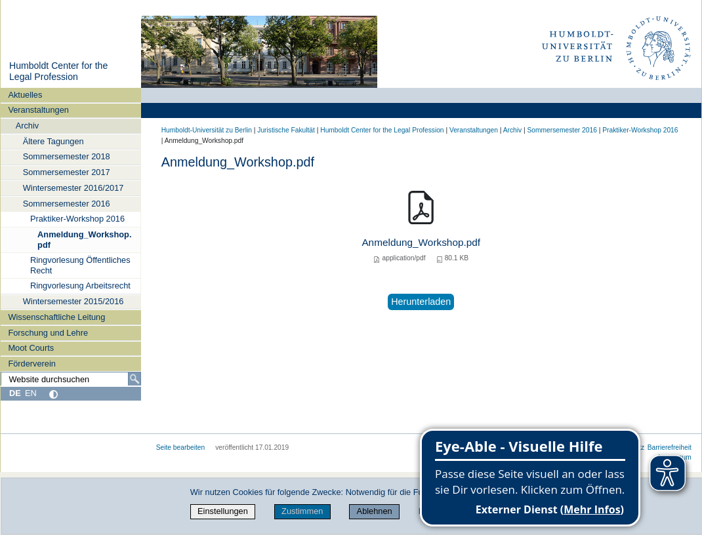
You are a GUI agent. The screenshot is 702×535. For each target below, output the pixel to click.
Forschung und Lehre (48, 333)
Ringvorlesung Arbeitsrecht (80, 285)
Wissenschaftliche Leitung (56, 317)
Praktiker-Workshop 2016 (77, 219)
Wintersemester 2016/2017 (73, 188)
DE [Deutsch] (15, 393)
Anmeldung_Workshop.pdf (84, 239)
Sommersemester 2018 (66, 156)
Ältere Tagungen (53, 141)
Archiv (27, 125)
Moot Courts (31, 348)
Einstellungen (222, 511)
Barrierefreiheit (670, 447)
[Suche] (134, 379)
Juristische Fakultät (286, 130)
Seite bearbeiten (180, 447)
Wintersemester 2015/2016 (73, 301)
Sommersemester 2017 (66, 172)
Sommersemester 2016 (66, 203)
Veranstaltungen (38, 110)
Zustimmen (302, 511)
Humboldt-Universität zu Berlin (206, 130)
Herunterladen (421, 301)
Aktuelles (25, 95)
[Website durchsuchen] (71, 379)
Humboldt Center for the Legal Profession (58, 71)
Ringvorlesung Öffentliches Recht (80, 265)
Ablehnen (374, 511)
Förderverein (32, 363)
